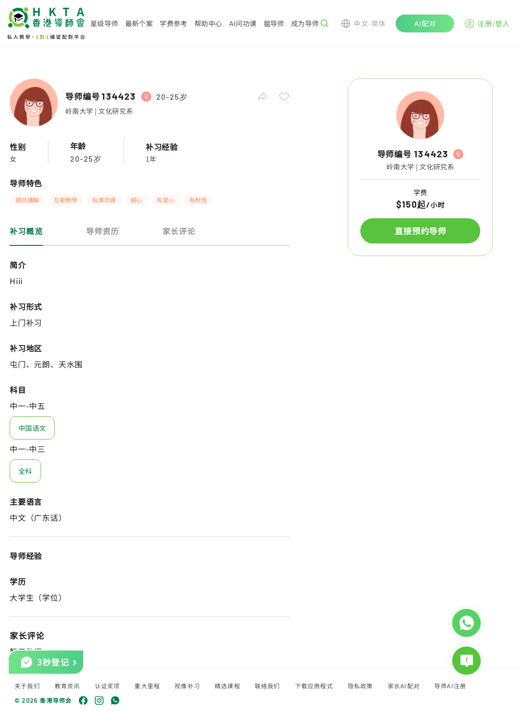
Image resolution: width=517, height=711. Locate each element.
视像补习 (187, 685)
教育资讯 (67, 685)
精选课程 (227, 685)
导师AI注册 (450, 685)
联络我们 (268, 685)
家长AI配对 (404, 685)
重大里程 (147, 685)
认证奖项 (107, 685)
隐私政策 (360, 685)
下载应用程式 (314, 685)
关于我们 (27, 685)
